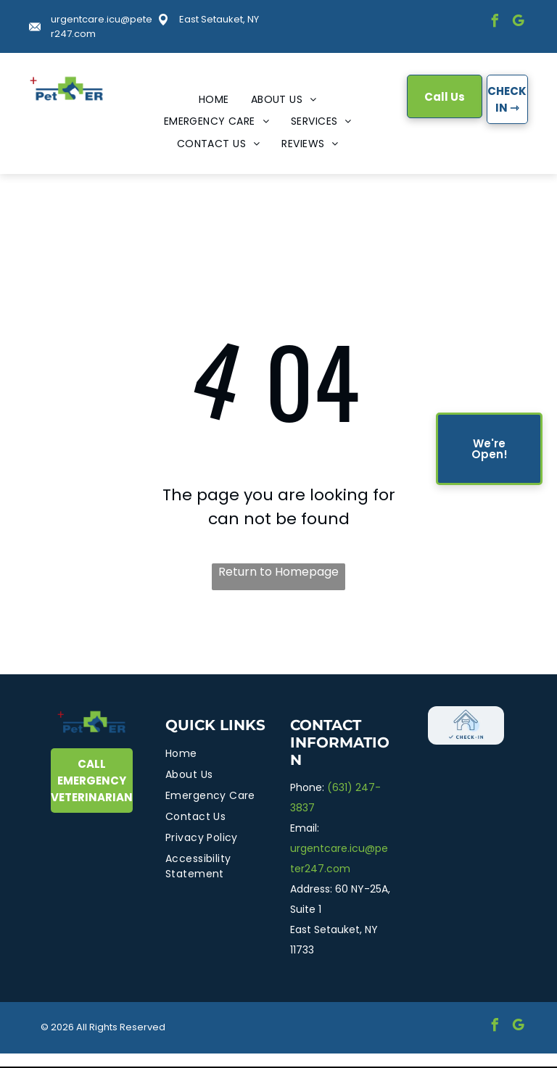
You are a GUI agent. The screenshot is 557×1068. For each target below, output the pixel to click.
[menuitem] (214, 99)
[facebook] (494, 23)
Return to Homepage (278, 571)
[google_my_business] (518, 23)
